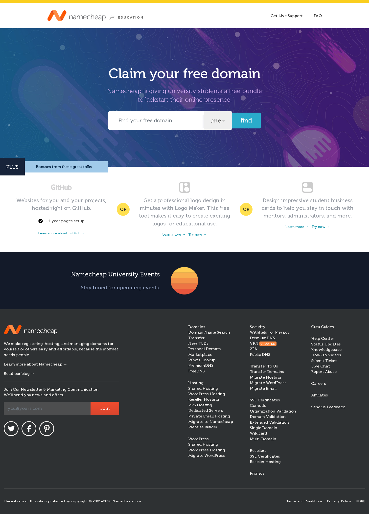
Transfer (196, 338)
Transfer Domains (267, 371)
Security (257, 326)
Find (246, 120)
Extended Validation (269, 422)
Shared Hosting (203, 388)
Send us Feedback (328, 407)
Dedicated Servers (205, 410)
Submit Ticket (324, 360)
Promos (257, 473)
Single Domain (263, 427)
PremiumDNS (200, 365)
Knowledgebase (326, 349)
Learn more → (173, 234)
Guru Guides (322, 326)
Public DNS (260, 354)
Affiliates (319, 395)
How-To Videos (326, 355)
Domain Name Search (209, 332)
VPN (263, 343)
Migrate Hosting (265, 377)
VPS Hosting (200, 405)
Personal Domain (204, 348)
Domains (196, 326)
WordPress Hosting (206, 394)
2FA (253, 348)
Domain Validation (268, 416)
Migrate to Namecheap (210, 421)
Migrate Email (263, 388)
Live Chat (320, 366)
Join (105, 408)
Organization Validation (273, 411)
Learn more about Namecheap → (35, 364)
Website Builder (202, 427)
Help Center (322, 338)
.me (216, 120)
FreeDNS (196, 371)
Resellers (258, 450)
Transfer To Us (264, 366)
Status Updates (326, 344)
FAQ (318, 15)
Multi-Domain (263, 439)
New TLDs (198, 343)
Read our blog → (19, 373)
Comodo (258, 405)
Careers (318, 383)
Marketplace (200, 354)
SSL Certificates (265, 400)
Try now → (197, 234)
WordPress (198, 439)
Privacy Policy (339, 501)
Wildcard (258, 433)
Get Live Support (287, 15)
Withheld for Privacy (270, 332)
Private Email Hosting (209, 416)
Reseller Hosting (203, 399)
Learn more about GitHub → (61, 233)
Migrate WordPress (206, 455)
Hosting (196, 382)
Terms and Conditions (304, 501)
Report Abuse (324, 371)
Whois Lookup (201, 360)
